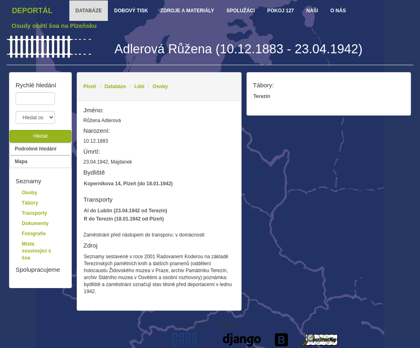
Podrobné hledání (35, 149)
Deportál (32, 11)
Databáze (115, 86)
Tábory (30, 203)
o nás (338, 11)
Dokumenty (35, 223)
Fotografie (34, 234)
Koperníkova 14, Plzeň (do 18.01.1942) (128, 184)
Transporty (34, 213)
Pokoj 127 (280, 11)
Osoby (160, 86)
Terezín (261, 96)
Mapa (21, 161)
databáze (88, 11)
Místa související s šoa (36, 251)
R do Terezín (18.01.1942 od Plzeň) (124, 219)
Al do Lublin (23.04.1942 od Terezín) (125, 211)
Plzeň (89, 86)
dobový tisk (131, 11)
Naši (312, 11)
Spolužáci (240, 11)
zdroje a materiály (187, 11)
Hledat (40, 136)
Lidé (139, 86)
